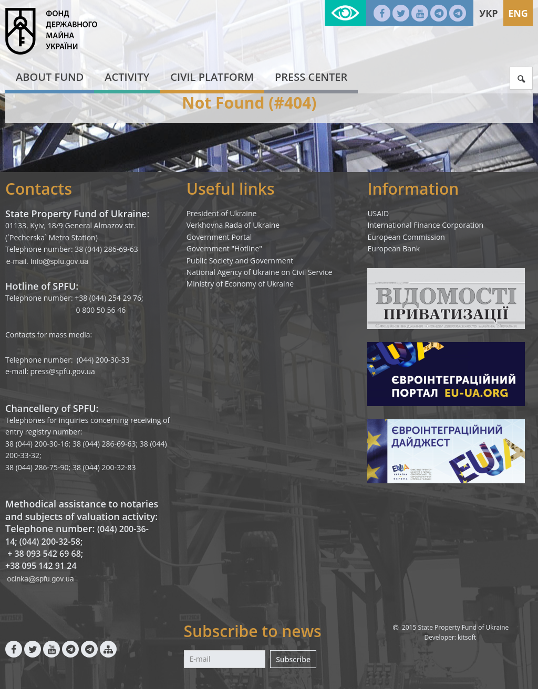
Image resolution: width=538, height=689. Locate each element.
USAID (378, 213)
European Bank (393, 248)
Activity (127, 77)
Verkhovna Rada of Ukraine (233, 225)
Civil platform (212, 77)
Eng (518, 13)
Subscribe (293, 659)
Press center (311, 77)
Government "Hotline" (224, 248)
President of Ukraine (222, 213)
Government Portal (219, 237)
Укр (488, 13)
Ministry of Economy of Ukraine (240, 284)
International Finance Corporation (425, 225)
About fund (50, 77)
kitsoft (467, 637)
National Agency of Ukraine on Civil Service (260, 272)
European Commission (406, 237)
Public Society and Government (240, 261)
